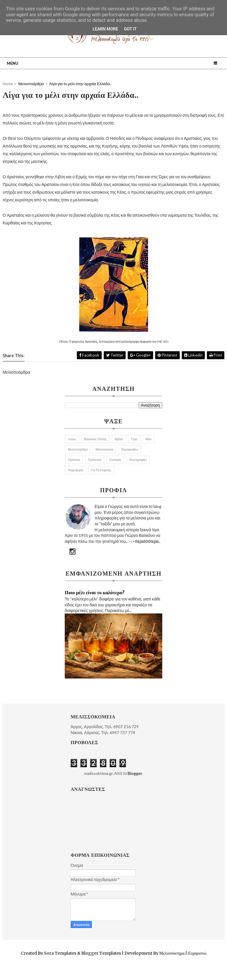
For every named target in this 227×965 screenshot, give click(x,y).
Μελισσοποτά (104, 449)
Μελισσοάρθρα (77, 449)
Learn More (105, 29)
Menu (12, 63)
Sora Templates (60, 953)
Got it (130, 29)
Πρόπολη (74, 460)
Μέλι (148, 439)
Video (72, 439)
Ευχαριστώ (196, 953)
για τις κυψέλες (101, 470)
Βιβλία (119, 439)
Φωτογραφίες (138, 460)
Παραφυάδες (129, 449)
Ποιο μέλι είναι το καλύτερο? (94, 592)
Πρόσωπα (94, 460)
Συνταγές (115, 460)
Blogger (135, 773)
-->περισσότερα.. (144, 541)
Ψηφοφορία (75, 470)
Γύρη (134, 439)
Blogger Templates (101, 953)
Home (8, 83)
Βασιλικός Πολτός (95, 439)
